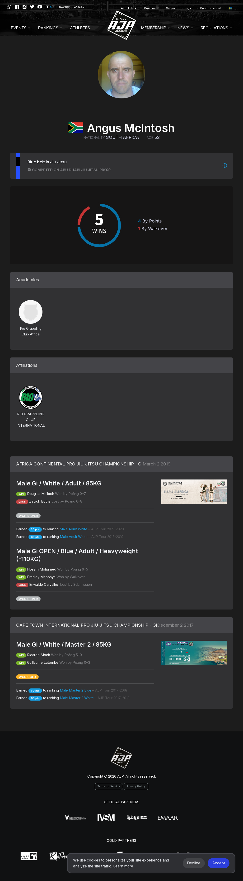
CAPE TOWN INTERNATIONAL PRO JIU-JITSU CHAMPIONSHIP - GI (86, 625)
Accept (218, 863)
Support (171, 8)
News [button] (185, 27)
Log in (188, 8)
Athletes (80, 27)
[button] (230, 8)
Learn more (123, 866)
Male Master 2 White (95, 698)
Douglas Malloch (40, 493)
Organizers (151, 8)
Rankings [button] (50, 27)
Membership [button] (155, 27)
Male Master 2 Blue (93, 690)
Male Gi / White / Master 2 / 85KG (64, 644)
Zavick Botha (40, 501)
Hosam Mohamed (41, 569)
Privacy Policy (136, 786)
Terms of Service (109, 786)
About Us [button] (128, 8)
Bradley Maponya (41, 577)
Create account (210, 8)
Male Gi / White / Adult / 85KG (59, 483)
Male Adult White (92, 529)
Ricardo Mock (38, 655)
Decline (193, 863)
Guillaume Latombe (42, 662)
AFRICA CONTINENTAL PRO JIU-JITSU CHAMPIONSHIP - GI (79, 464)
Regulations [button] (216, 27)
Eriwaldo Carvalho (44, 584)
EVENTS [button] (20, 27)
